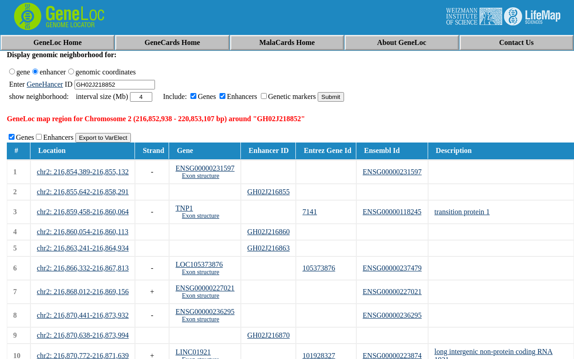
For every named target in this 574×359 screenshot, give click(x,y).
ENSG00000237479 (392, 268)
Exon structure (200, 175)
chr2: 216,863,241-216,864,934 (83, 248)
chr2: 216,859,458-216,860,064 (83, 212)
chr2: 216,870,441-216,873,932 (83, 315)
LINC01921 (192, 352)
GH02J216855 (268, 192)
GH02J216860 (268, 232)
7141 (309, 212)
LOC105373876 (199, 264)
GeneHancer (45, 84)
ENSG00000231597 (205, 168)
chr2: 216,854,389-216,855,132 (83, 172)
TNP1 (184, 208)
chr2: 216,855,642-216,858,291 (83, 192)
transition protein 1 (462, 212)
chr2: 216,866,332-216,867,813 (83, 268)
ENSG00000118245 (392, 212)
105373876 (318, 268)
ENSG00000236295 (205, 311)
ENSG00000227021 (205, 288)
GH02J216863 (268, 248)
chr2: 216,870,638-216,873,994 (83, 335)
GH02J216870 (268, 335)
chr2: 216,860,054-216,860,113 (83, 232)
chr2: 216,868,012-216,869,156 (83, 291)
